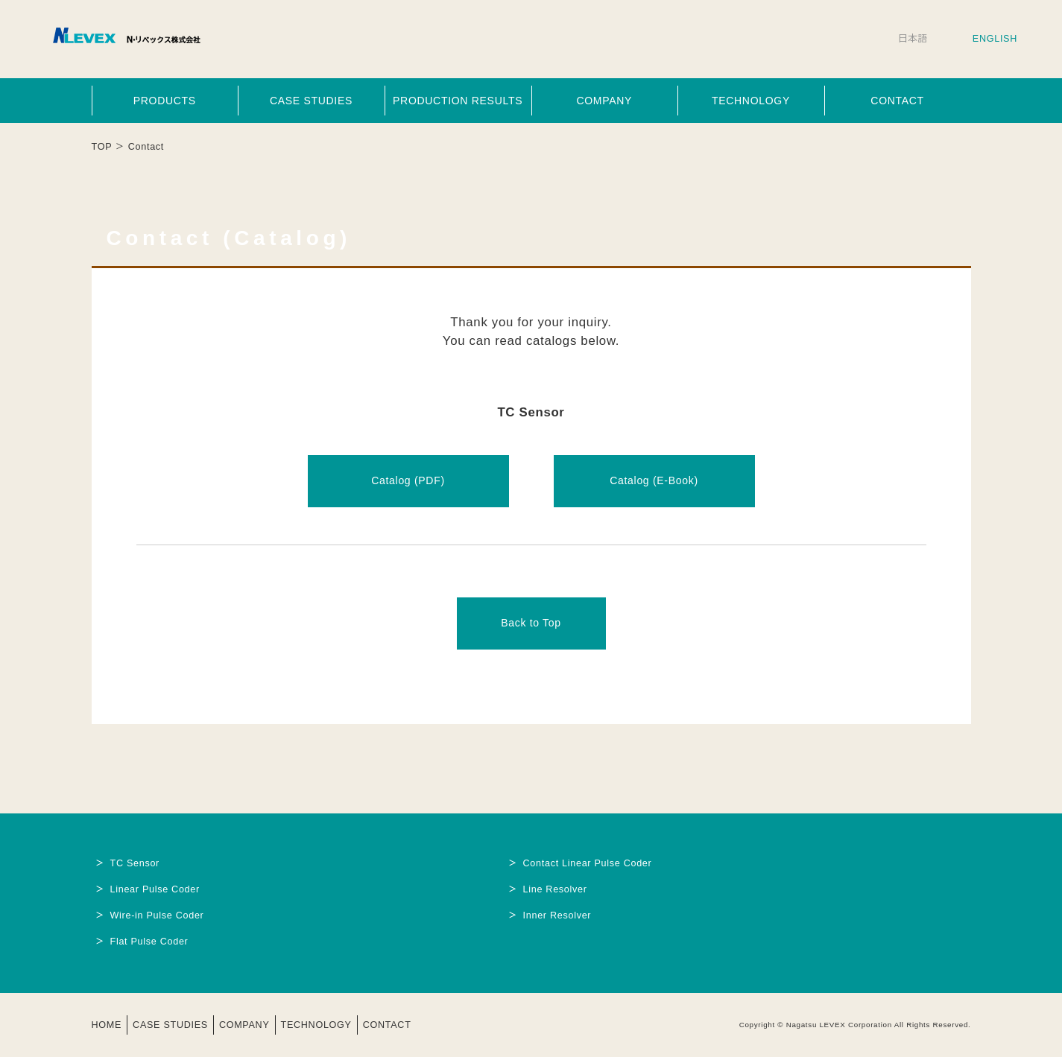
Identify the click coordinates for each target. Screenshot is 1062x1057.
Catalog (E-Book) (654, 480)
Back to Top (531, 623)
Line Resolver (555, 889)
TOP (102, 147)
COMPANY (604, 101)
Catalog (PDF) (408, 480)
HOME (107, 1025)
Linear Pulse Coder (155, 889)
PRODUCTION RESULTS (457, 101)
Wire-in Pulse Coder (157, 915)
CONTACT (897, 101)
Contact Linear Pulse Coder (587, 863)
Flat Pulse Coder (149, 941)
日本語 (913, 39)
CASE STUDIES (311, 101)
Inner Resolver (557, 915)
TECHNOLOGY (751, 101)
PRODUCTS (164, 101)
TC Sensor (135, 863)
